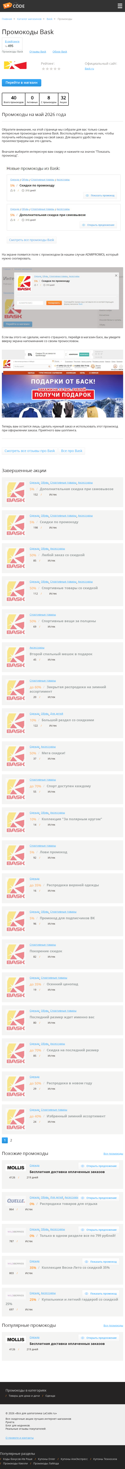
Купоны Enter (46, 1459)
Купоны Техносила (105, 1459)
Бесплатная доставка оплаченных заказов (67, 1172)
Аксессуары (85, 482)
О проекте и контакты (20, 1437)
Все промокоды (113, 1153)
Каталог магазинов (29, 19)
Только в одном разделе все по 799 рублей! (78, 1235)
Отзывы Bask (37, 51)
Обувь (45, 482)
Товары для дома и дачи (24, 1395)
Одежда (34, 482)
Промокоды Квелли (15, 1463)
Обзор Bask (60, 51)
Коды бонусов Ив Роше (17, 1459)
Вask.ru (89, 68)
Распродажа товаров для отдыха (68, 1203)
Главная (7, 19)
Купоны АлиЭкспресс (74, 1459)
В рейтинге (12, 41)
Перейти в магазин (22, 82)
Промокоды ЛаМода (46, 1463)
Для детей (56, 713)
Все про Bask (71, 450)
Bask (49, 19)
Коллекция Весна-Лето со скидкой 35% (76, 1267)
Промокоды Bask (12, 51)
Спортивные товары (63, 482)
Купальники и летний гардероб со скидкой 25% (62, 1301)
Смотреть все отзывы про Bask (30, 450)
